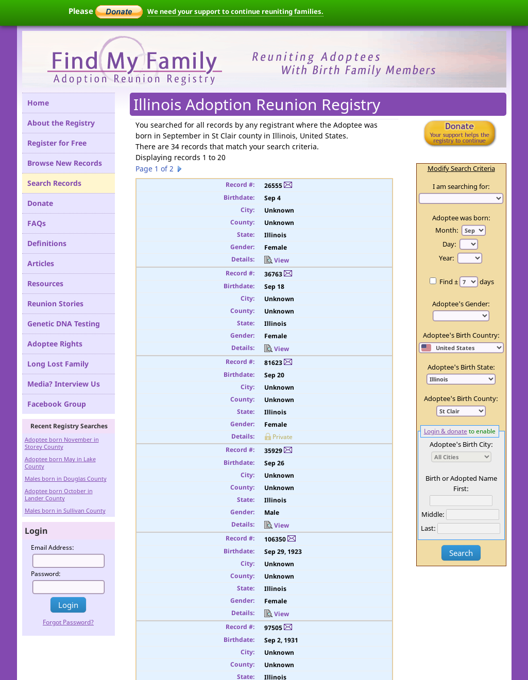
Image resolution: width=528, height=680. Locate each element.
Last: (428, 528)
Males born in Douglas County (66, 478)
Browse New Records (64, 163)
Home (38, 103)
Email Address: (52, 547)
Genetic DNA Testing (63, 323)
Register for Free (57, 143)
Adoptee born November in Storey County (62, 442)
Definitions (46, 243)
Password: (46, 573)
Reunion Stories (55, 303)
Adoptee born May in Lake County (60, 462)
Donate (40, 203)
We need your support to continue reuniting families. (235, 11)
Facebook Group (56, 404)
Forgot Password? (68, 622)
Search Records (54, 183)
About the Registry (61, 123)
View (276, 260)
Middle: (433, 514)
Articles (40, 263)
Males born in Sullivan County (65, 510)
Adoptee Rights (54, 343)
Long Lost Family (58, 364)
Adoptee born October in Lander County (59, 494)
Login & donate (445, 431)
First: (461, 488)
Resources (45, 283)
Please (106, 11)
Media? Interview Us (63, 384)
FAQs (36, 223)
